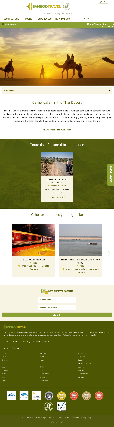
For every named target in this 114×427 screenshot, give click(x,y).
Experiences (45, 19)
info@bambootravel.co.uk (102, 24)
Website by (57, 422)
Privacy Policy (86, 418)
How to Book (62, 19)
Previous (5, 253)
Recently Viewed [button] (9, 24)
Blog (58, 14)
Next (109, 253)
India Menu (9, 90)
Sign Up (57, 315)
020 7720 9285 (107, 27)
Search (99, 19)
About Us (49, 14)
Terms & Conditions (71, 418)
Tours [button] (28, 19)
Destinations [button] (11, 19)
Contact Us (68, 14)
